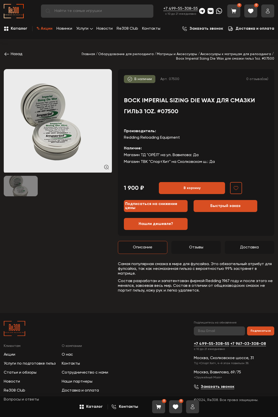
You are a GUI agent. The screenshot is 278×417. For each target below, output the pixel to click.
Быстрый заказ (225, 206)
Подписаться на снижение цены (151, 206)
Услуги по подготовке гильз (30, 364)
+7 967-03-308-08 (248, 344)
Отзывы (196, 247)
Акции (9, 355)
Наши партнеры (77, 382)
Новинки (64, 29)
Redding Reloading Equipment (152, 138)
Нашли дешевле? (156, 224)
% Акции (44, 29)
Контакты (151, 29)
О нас (67, 355)
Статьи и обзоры (20, 373)
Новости (104, 29)
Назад (13, 54)
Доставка (249, 247)
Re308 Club (127, 29)
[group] (58, 121)
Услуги (82, 29)
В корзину (192, 188)
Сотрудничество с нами (85, 373)
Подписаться (261, 330)
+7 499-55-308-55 (180, 9)
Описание (142, 247)
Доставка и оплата (80, 391)
